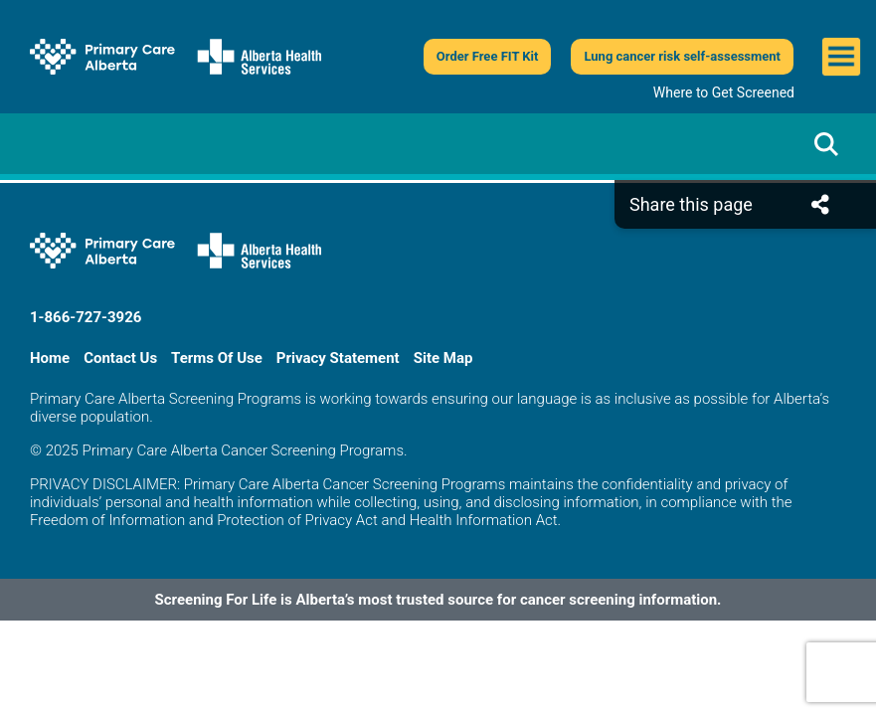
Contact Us (120, 358)
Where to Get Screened (723, 92)
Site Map (443, 358)
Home (50, 358)
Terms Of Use (217, 358)
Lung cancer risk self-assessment (682, 56)
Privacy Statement (338, 358)
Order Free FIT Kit (488, 56)
